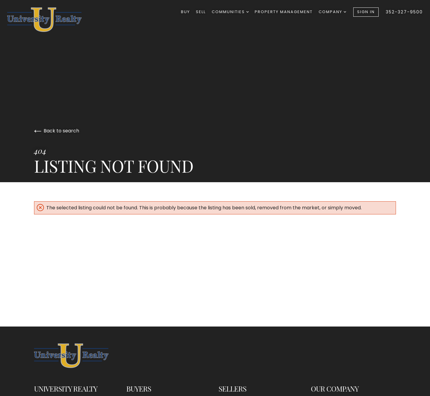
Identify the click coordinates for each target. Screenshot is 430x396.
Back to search (56, 130)
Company (332, 12)
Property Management (284, 12)
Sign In (366, 12)
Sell (201, 12)
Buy (185, 12)
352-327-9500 (404, 12)
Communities (230, 12)
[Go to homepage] (50, 19)
